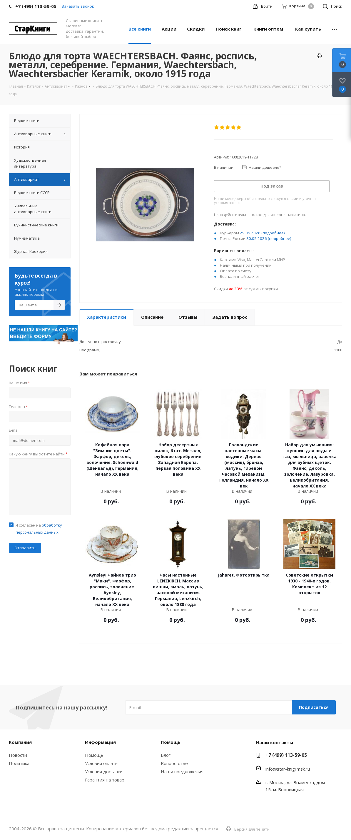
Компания (20, 742)
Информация (100, 742)
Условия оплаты (101, 763)
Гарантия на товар (104, 780)
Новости (18, 755)
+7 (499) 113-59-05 (286, 755)
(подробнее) (273, 233)
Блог (166, 755)
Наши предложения (182, 771)
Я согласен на (39, 528)
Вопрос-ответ (175, 763)
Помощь (94, 755)
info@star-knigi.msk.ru (287, 769)
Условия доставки (104, 771)
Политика (19, 763)
